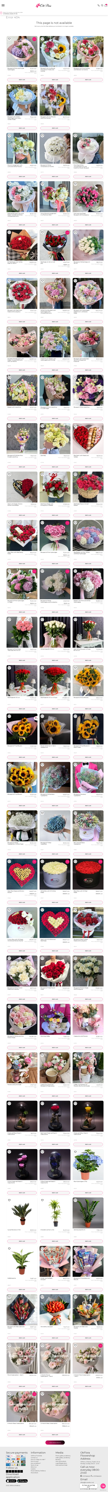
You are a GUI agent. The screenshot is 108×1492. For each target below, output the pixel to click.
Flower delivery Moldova (38, 1471)
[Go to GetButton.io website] (103, 1490)
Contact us (34, 1457)
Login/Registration (61, 1463)
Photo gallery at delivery (63, 1455)
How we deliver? (36, 1463)
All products (34, 1472)
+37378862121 (85, 1476)
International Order (62, 1465)
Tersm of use (34, 1465)
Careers (33, 1469)
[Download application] (11, 1480)
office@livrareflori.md (87, 1482)
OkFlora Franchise (36, 1455)
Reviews (58, 1459)
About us (33, 1467)
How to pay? (35, 1461)
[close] (3, 5)
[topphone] (99, 6)
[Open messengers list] (103, 1486)
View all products (55, 1442)
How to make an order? (38, 1459)
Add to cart (22, 79)
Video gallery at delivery (63, 1457)
